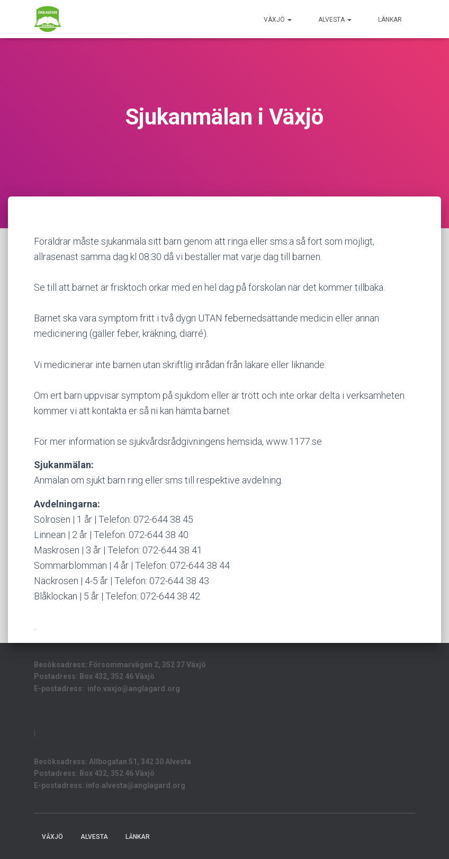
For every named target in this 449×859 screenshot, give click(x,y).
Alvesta (335, 19)
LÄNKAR (390, 19)
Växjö (278, 19)
